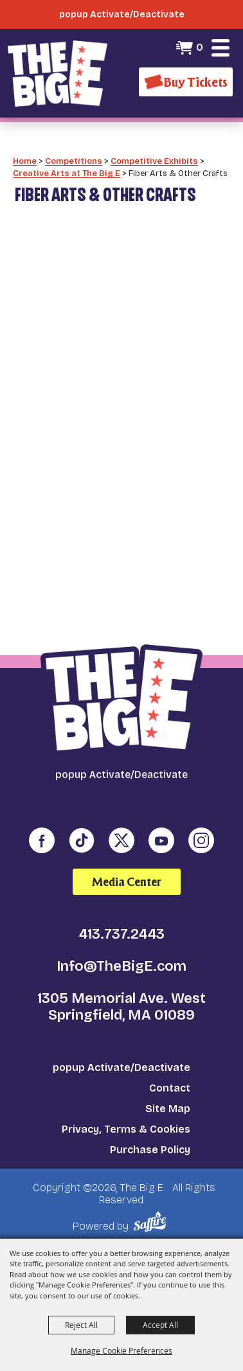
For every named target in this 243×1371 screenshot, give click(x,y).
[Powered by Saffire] (152, 1221)
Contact (169, 1088)
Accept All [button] (160, 1325)
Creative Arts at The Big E (66, 173)
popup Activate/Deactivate (121, 1067)
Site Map (167, 1108)
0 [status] (199, 47)
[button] (220, 47)
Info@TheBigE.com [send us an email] (121, 966)
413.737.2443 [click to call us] (122, 934)
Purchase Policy (150, 1150)
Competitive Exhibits (154, 161)
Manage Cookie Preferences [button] (121, 1350)
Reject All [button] (81, 1325)
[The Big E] (57, 73)
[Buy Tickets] (186, 81)
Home (25, 161)
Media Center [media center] (126, 881)
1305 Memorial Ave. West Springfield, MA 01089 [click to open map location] (121, 1006)
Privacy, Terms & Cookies (126, 1129)
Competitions (73, 161)
